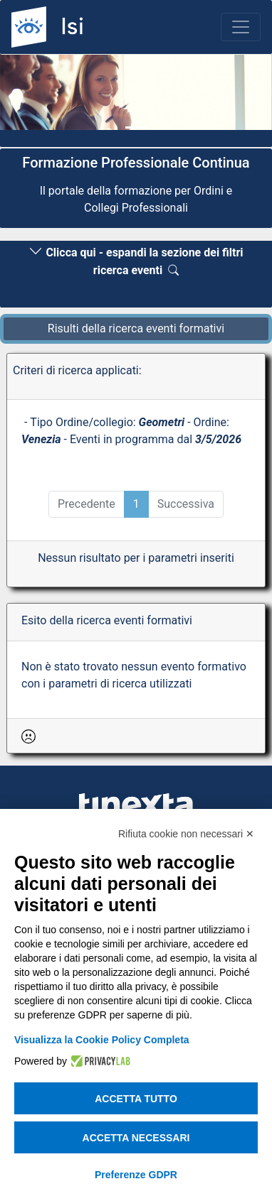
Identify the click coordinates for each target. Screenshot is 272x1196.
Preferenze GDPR (136, 1174)
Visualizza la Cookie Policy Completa (101, 1039)
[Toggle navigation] (241, 27)
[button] (20, 96)
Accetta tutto (136, 1098)
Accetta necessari (136, 1137)
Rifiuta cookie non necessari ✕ (186, 833)
